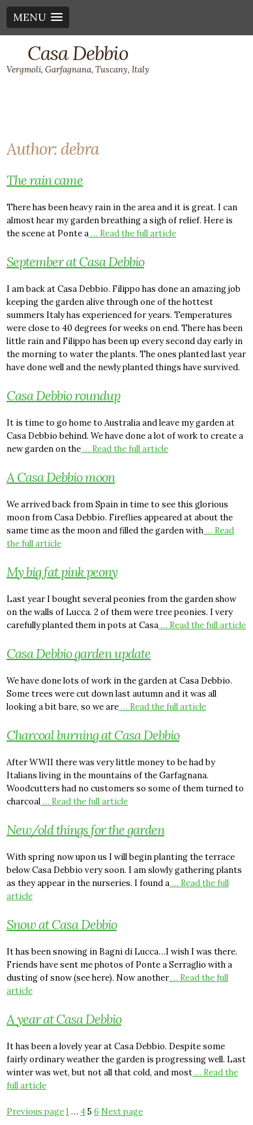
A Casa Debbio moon (61, 477)
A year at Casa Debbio (64, 1019)
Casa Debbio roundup (63, 395)
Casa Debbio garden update (79, 653)
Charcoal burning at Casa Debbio (93, 735)
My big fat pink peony (62, 571)
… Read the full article (132, 233)
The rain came (45, 180)
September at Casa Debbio (75, 261)
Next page (122, 1111)
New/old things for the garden (85, 829)
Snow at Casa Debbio (62, 924)
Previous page (35, 1111)
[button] (38, 17)
